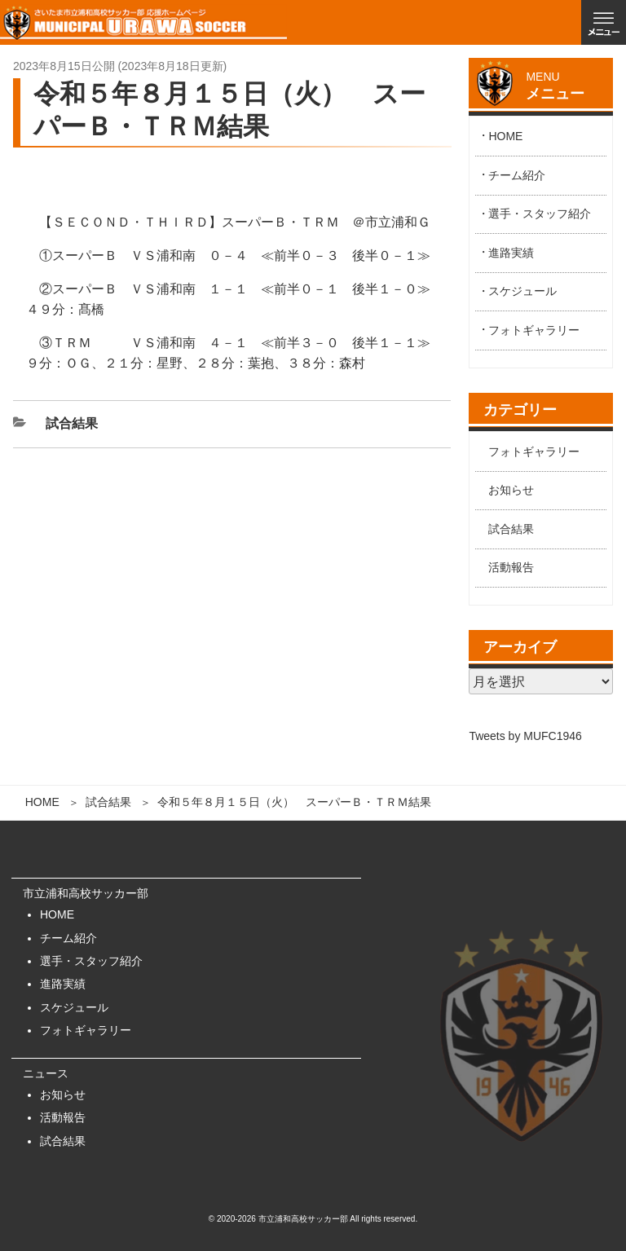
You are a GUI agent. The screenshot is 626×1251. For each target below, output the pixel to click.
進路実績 (511, 252)
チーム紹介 (516, 175)
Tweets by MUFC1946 (525, 735)
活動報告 (511, 567)
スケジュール (522, 290)
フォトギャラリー (534, 330)
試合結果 (108, 801)
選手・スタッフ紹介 (539, 213)
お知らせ (511, 489)
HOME (42, 801)
